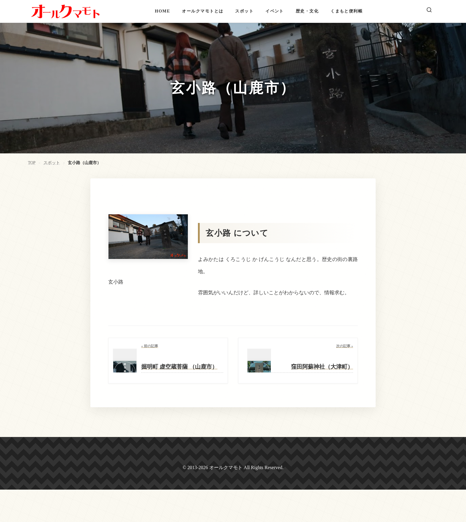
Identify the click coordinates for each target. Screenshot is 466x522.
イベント (274, 11)
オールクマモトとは (202, 11)
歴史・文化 (307, 11)
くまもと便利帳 (346, 11)
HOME (162, 11)
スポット (244, 11)
